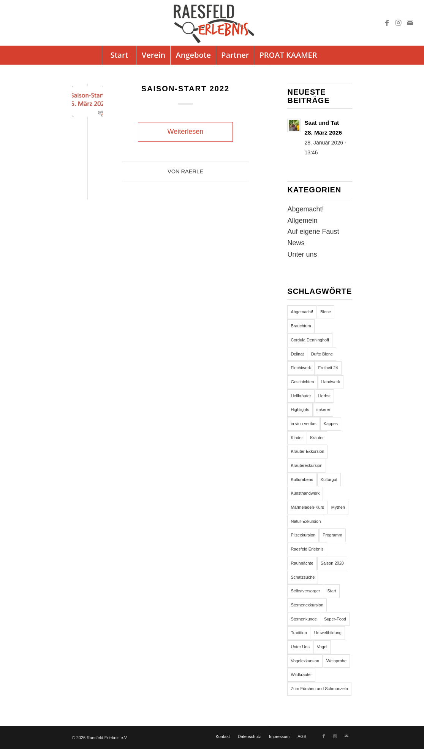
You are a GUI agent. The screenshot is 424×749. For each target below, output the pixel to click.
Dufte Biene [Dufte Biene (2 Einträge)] (322, 354)
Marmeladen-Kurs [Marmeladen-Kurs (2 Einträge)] (307, 507)
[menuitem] (119, 55)
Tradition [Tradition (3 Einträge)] (299, 632)
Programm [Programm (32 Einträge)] (332, 535)
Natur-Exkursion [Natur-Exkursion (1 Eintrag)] (306, 521)
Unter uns (302, 254)
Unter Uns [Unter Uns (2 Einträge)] (300, 646)
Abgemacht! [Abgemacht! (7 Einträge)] (302, 311)
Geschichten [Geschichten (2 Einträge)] (302, 381)
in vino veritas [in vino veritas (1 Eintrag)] (303, 423)
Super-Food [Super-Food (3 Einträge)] (335, 619)
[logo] (212, 23)
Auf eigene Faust (313, 231)
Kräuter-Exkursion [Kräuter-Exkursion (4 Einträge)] (307, 451)
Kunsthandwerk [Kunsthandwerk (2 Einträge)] (305, 493)
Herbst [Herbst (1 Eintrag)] (324, 396)
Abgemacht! (305, 209)
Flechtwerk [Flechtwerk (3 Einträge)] (301, 367)
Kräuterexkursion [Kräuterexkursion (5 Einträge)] (306, 465)
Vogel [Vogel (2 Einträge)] (322, 646)
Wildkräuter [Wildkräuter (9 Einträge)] (301, 674)
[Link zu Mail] (410, 23)
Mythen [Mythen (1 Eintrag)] (338, 507)
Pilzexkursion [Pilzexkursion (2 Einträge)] (303, 535)
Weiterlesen (186, 131)
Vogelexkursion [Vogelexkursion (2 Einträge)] (305, 661)
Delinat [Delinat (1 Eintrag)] (297, 354)
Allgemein (302, 220)
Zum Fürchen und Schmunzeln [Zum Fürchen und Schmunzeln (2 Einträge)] (319, 688)
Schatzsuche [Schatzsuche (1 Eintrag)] (303, 577)
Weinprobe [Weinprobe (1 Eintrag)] (336, 661)
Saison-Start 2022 (185, 88)
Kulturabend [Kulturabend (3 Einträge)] (302, 479)
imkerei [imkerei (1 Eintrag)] (323, 409)
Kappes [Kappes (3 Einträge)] (331, 423)
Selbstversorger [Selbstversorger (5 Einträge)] (305, 591)
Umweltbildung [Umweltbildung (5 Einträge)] (328, 632)
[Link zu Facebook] (387, 23)
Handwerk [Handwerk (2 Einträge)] (330, 381)
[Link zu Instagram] (398, 23)
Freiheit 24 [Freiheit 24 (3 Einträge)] (328, 367)
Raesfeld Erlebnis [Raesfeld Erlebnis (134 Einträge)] (307, 549)
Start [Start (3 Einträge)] (331, 591)
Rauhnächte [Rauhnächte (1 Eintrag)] (302, 563)
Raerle (192, 171)
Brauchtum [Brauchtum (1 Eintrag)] (301, 326)
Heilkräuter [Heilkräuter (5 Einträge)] (301, 396)
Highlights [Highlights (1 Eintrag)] (300, 409)
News (295, 243)
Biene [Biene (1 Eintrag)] (325, 311)
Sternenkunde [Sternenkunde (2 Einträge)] (304, 619)
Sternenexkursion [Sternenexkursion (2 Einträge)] (307, 605)
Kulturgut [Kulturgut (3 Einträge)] (329, 479)
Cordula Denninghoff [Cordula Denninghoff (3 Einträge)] (310, 340)
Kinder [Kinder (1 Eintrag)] (297, 437)
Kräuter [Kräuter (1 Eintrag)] (317, 437)
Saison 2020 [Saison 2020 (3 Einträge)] (332, 563)
